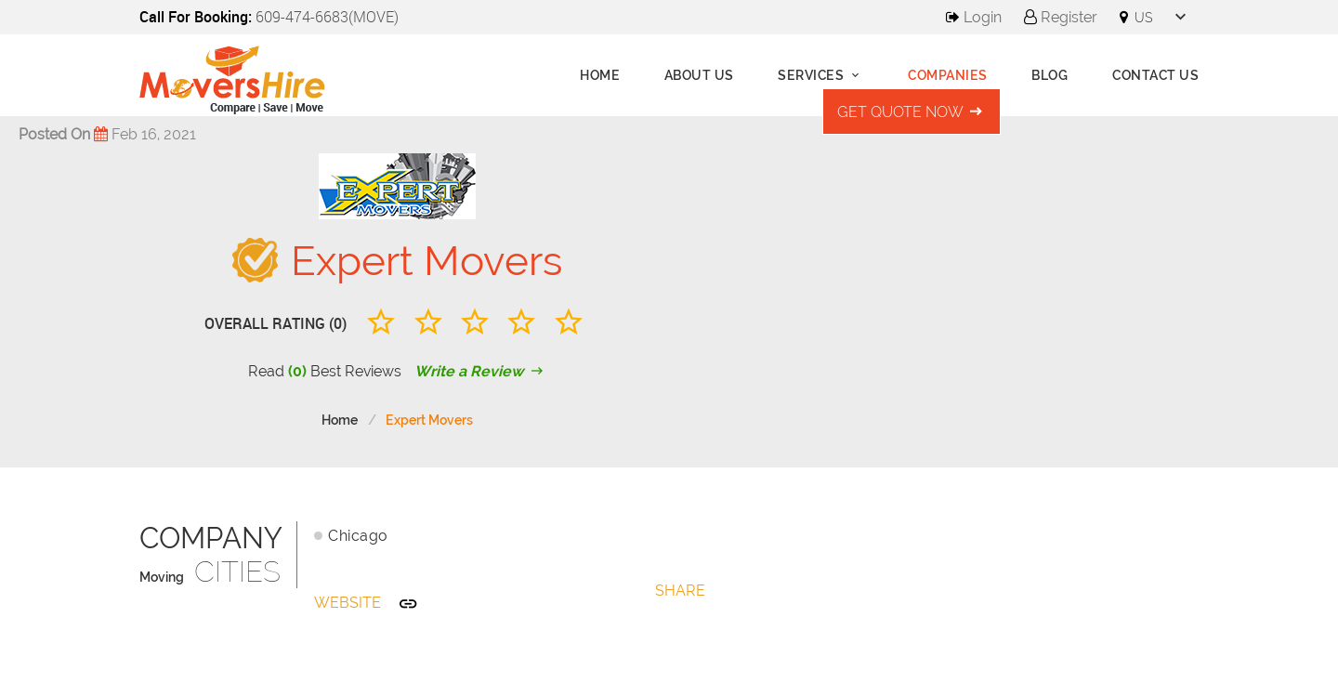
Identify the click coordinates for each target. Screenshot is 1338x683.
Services (821, 75)
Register (1060, 17)
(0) (297, 371)
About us (699, 75)
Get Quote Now (911, 112)
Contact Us (1155, 75)
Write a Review (480, 371)
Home (600, 75)
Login (974, 17)
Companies (948, 75)
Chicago (358, 536)
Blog (1049, 75)
